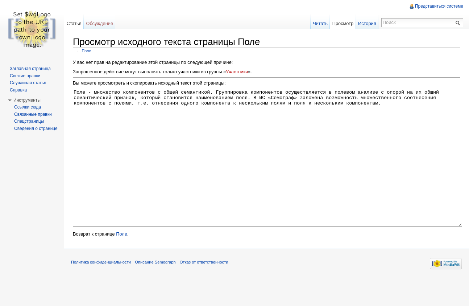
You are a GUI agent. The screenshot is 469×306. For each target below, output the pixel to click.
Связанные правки (33, 114)
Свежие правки (25, 75)
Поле (86, 51)
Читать (320, 23)
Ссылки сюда (27, 107)
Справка (18, 90)
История (367, 23)
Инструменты (27, 100)
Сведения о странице (36, 128)
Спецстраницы (29, 121)
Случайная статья (28, 82)
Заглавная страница (30, 68)
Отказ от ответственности (204, 289)
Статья (73, 23)
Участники (237, 71)
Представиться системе (439, 6)
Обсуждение (99, 23)
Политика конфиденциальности (101, 289)
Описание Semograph (155, 289)
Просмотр (342, 23)
